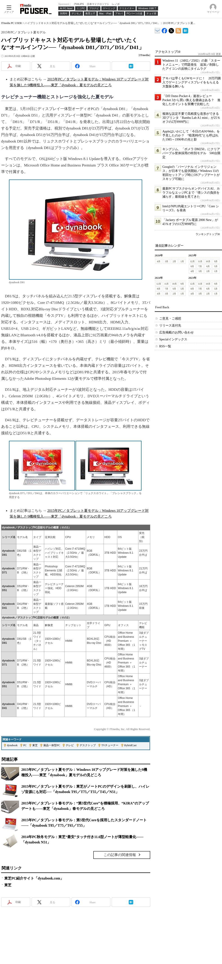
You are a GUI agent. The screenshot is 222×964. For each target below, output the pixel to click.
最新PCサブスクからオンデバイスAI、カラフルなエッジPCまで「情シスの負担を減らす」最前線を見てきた (191, 192)
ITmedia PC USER (11, 23)
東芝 (35, 745)
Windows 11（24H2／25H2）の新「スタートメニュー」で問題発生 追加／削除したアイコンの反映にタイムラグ (191, 64)
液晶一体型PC (51, 745)
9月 (216, 261)
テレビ (70, 745)
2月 (174, 261)
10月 (208, 261)
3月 (166, 261)
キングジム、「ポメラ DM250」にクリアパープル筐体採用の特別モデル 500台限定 (191, 153)
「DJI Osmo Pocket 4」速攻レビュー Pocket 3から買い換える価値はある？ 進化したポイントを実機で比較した (191, 100)
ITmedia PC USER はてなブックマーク (185, 30)
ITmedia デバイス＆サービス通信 (157, 30)
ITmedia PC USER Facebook (164, 29)
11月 (200, 261)
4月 (158, 261)
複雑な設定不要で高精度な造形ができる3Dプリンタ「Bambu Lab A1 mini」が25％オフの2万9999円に (191, 117)
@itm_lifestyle (171, 29)
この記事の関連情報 (120, 855)
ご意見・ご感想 (170, 318)
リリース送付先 (170, 325)
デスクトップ (88, 745)
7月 (200, 266)
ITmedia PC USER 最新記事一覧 (178, 30)
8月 (192, 266)
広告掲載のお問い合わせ (176, 332)
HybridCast (130, 745)
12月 (192, 261)
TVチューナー (109, 745)
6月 (208, 266)
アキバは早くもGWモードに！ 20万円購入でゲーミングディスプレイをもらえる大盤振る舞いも (191, 82)
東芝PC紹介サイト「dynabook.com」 (34, 878)
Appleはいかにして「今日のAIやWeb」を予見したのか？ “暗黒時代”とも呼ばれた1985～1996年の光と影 (191, 135)
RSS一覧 (165, 346)
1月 (182, 261)
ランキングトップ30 (208, 234)
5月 (216, 266)
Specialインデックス (173, 339)
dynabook (12, 745)
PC (25, 745)
